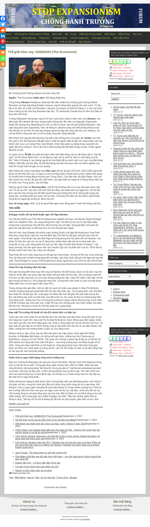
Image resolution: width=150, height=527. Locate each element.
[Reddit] (3, 30)
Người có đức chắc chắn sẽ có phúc (33, 470)
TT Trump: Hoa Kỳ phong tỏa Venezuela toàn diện (128, 116)
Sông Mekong (29, 38)
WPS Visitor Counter (126, 79)
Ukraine (73, 477)
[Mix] (3, 53)
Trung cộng (62, 477)
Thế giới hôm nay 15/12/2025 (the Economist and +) (128, 165)
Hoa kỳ (30, 477)
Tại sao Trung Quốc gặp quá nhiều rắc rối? (37, 466)
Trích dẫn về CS (121, 38)
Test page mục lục (101, 38)
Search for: (116, 93)
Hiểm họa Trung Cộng (90, 34)
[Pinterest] (3, 41)
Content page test (80, 38)
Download (125, 300)
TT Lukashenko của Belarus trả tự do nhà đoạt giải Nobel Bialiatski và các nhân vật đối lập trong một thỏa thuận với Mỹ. (128, 240)
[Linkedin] (3, 35)
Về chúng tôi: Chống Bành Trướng (31, 34)
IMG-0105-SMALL (114, 300)
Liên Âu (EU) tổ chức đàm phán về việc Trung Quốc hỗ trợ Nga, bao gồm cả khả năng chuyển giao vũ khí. (128, 126)
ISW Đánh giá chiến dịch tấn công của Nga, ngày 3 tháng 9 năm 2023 (50, 424)
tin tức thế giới (48, 477)
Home (8, 34)
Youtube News (60, 38)
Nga (37, 477)
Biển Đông (20, 477)
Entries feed (119, 292)
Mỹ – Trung (70, 34)
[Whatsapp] (3, 58)
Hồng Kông (124, 34)
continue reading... (29, 509)
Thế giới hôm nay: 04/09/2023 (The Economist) (39, 416)
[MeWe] (3, 47)
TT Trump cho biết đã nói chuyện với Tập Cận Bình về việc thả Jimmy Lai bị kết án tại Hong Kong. (128, 139)
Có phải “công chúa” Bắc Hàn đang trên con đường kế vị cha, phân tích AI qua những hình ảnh (128, 201)
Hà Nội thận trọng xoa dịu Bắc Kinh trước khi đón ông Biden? (46, 420)
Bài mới (53, 41)
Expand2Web (85, 519)
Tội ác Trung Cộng (36, 41)
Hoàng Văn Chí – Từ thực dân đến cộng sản (37, 463)
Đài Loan (137, 34)
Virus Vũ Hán (12, 38)
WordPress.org (120, 298)
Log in (116, 289)
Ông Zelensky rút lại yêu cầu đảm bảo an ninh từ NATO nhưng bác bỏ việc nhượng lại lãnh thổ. (128, 213)
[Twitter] (3, 24)
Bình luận (57, 34)
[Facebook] (3, 18)
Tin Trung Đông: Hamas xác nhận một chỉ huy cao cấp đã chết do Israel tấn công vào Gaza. (127, 188)
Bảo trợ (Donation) (14, 41)
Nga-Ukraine (85, 41)
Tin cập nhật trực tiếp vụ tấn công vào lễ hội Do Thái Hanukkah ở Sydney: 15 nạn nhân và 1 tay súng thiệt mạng (128, 226)
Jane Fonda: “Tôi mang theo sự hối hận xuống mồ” (41, 453)
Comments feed (121, 295)
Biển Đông (110, 34)
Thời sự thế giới (68, 41)
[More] (3, 64)
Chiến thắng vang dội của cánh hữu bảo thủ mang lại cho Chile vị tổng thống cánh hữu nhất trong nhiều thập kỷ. (128, 175)
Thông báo (44, 38)
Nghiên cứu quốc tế (19, 404)
